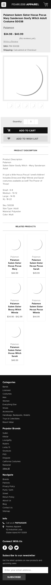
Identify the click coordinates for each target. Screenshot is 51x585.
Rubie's (6, 444)
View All (6, 469)
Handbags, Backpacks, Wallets (16, 415)
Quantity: (17, 122)
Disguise (6, 458)
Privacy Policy (9, 486)
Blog (5, 504)
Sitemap (6, 511)
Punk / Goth (8, 490)
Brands (6, 479)
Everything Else (9, 405)
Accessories (8, 412)
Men (4, 397)
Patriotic (6, 483)
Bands (5, 387)
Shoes (5, 408)
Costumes (7, 394)
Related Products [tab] (26, 227)
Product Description (25, 151)
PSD (5, 454)
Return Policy (8, 497)
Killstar (5, 437)
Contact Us (8, 508)
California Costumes (12, 461)
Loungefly (7, 440)
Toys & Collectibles (11, 419)
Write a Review (10, 42)
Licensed (6, 390)
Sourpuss (7, 451)
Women (6, 401)
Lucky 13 (6, 447)
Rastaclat (7, 465)
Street (5, 494)
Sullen (5, 433)
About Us (7, 501)
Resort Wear (8, 422)
